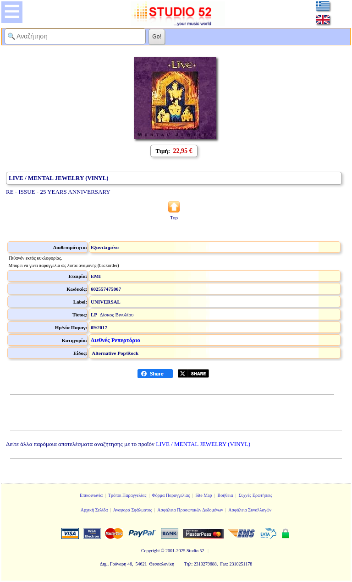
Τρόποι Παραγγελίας (127, 495)
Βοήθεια (225, 495)
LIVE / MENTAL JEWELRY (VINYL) (203, 444)
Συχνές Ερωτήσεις (255, 495)
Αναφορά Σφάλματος (132, 509)
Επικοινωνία (91, 495)
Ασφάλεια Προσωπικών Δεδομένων (190, 509)
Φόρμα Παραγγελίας (171, 495)
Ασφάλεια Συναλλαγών (249, 509)
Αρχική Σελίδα (94, 509)
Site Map (203, 495)
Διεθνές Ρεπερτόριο (115, 340)
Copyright (150, 550)
